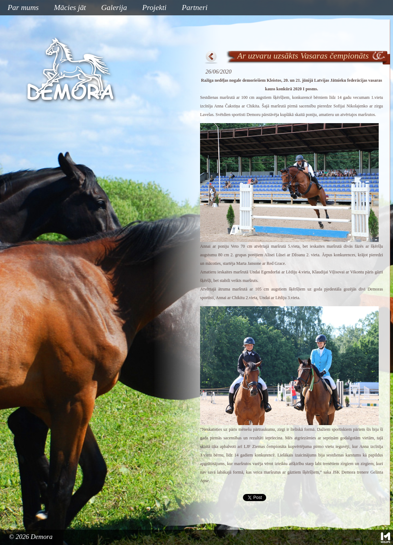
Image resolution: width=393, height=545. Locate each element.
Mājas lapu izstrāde (385, 537)
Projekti (152, 8)
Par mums (20, 8)
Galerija (114, 7)
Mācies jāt (67, 8)
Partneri (195, 7)
